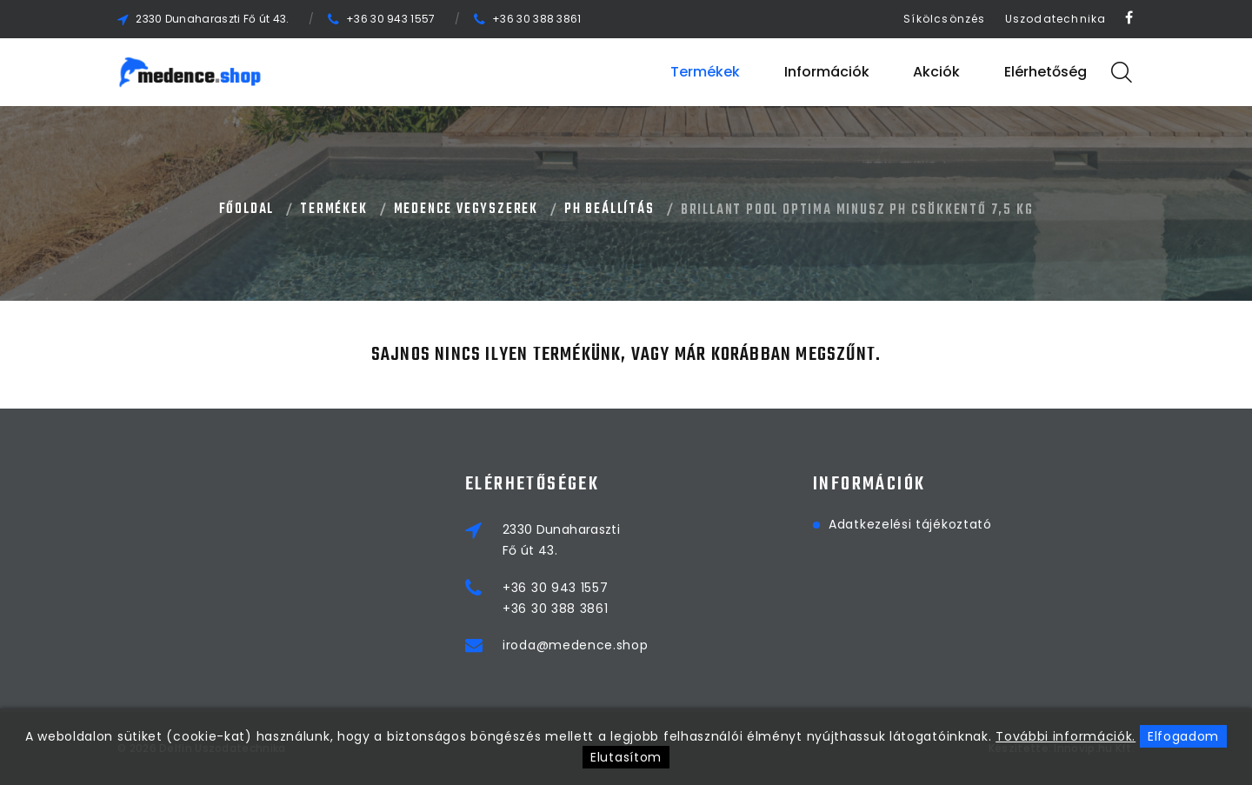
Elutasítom (626, 757)
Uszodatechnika (1056, 18)
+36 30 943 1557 (391, 18)
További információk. (1065, 736)
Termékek (705, 71)
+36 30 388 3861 (537, 18)
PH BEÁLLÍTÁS (609, 209)
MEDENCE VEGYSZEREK (466, 209)
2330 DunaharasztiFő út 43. (561, 540)
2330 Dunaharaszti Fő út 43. (212, 18)
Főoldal (247, 209)
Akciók (936, 71)
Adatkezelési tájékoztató (910, 524)
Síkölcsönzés (944, 18)
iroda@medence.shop (576, 645)
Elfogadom (1183, 736)
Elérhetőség (1045, 71)
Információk (826, 71)
